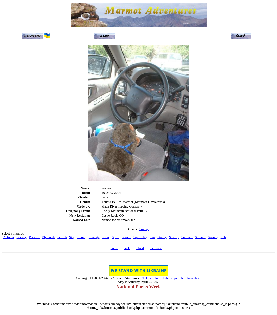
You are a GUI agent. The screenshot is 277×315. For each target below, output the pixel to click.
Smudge (94, 237)
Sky (71, 237)
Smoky (144, 229)
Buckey (22, 237)
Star (152, 237)
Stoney (161, 237)
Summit (200, 237)
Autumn (8, 237)
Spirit (115, 237)
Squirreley (140, 237)
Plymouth (48, 237)
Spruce (126, 237)
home (114, 248)
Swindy (213, 237)
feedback (156, 248)
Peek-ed (34, 237)
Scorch (62, 237)
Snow (105, 237)
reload (140, 248)
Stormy (174, 237)
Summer (187, 237)
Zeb (223, 237)
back (127, 248)
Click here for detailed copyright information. (171, 278)
